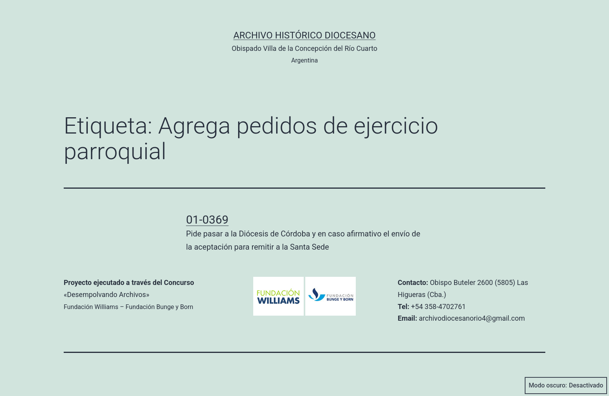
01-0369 (207, 219)
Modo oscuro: (566, 385)
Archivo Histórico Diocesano (304, 35)
